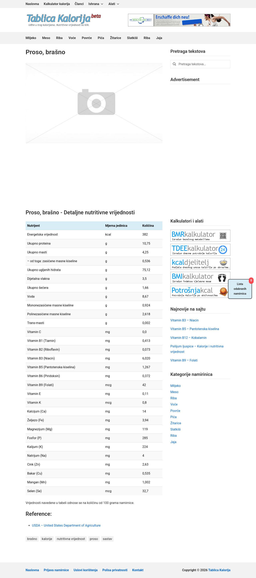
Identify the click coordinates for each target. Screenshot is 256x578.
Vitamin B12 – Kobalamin (188, 338)
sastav (107, 539)
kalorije (47, 539)
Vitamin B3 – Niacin (184, 320)
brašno (32, 539)
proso (94, 539)
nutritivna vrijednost (71, 539)
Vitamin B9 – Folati (184, 360)
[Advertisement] (94, 179)
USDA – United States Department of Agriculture (66, 525)
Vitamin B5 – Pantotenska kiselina (194, 329)
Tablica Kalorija (219, 570)
